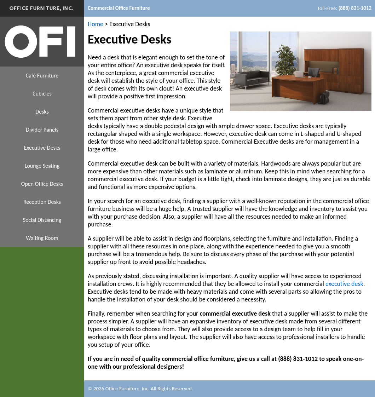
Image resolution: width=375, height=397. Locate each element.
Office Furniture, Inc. (127, 388)
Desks (41, 111)
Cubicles (42, 93)
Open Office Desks (42, 183)
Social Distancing (42, 220)
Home (95, 24)
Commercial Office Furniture (119, 8)
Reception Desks (42, 201)
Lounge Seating (42, 165)
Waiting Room (42, 238)
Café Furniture (42, 75)
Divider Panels (42, 129)
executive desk (344, 284)
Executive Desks (42, 147)
